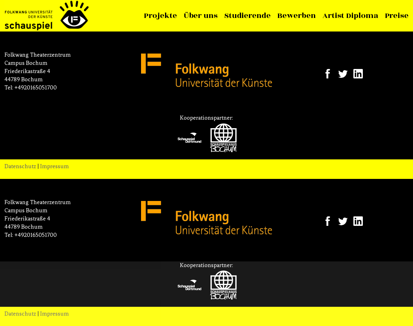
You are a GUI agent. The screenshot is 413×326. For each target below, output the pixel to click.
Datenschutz (20, 166)
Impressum (54, 166)
